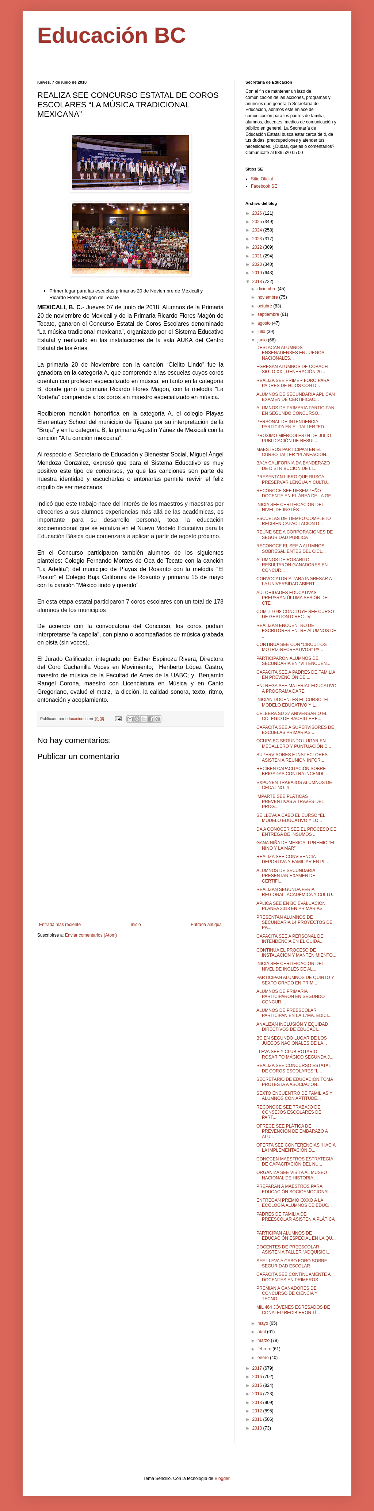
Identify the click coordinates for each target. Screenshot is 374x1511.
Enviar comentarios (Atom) (91, 935)
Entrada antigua (206, 924)
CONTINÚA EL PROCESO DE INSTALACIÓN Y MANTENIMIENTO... (296, 953)
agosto (264, 323)
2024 (257, 230)
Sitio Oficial (262, 178)
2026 (257, 213)
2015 (257, 1385)
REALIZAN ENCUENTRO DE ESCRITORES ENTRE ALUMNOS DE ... (296, 631)
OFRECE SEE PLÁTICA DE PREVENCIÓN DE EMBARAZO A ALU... (292, 1131)
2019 (257, 272)
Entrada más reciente (60, 924)
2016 (257, 1376)
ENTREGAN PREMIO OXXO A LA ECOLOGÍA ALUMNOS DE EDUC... (294, 1203)
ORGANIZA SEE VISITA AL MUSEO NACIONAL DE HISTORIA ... (291, 1175)
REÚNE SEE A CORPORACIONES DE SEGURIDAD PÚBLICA (294, 534)
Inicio (136, 924)
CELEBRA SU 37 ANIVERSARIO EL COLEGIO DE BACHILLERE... (291, 716)
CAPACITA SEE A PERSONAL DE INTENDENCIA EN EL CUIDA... (290, 939)
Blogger (221, 1478)
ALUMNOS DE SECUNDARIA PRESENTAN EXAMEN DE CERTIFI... (285, 876)
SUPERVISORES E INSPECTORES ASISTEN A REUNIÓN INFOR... (292, 757)
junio (262, 340)
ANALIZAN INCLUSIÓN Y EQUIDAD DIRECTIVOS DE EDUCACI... (292, 1027)
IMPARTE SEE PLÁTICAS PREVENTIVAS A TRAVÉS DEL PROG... (290, 802)
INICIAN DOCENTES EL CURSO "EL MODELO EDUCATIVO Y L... (292, 702)
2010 (257, 1428)
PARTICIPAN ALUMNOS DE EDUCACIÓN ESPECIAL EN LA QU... (296, 1236)
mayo (263, 1323)
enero (263, 1357)
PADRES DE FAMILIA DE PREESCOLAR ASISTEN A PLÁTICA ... (295, 1219)
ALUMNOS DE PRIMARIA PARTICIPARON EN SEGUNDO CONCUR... (290, 997)
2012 (257, 1411)
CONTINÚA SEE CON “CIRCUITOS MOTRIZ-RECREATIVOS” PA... (291, 647)
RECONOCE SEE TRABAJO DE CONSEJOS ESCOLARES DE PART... (288, 1112)
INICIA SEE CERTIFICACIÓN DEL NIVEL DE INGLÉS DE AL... (290, 966)
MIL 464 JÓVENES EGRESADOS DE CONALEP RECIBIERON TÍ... (293, 1310)
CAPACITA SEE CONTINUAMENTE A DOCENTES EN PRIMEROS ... (293, 1277)
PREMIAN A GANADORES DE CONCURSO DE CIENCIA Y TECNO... (286, 1293)
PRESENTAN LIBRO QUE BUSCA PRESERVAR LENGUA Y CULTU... (293, 479)
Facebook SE (264, 186)
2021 (257, 256)
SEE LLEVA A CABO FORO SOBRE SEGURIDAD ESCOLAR (291, 1263)
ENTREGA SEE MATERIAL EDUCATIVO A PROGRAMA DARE (296, 688)
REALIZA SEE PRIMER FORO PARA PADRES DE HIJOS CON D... (292, 383)
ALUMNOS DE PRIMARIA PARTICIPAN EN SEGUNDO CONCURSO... (295, 410)
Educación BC (111, 35)
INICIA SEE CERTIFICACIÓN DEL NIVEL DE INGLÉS (290, 507)
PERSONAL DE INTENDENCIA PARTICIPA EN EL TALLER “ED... (292, 424)
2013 (257, 1402)
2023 (257, 238)
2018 (257, 281)
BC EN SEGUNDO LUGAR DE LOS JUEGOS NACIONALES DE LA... (291, 1041)
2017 (257, 1368)
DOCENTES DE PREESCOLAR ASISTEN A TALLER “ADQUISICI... (293, 1249)
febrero (264, 1348)
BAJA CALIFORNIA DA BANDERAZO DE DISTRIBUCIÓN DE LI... (293, 465)
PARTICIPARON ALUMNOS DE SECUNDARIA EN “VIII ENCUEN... (293, 661)
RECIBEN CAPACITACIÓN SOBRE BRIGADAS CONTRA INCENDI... (291, 771)
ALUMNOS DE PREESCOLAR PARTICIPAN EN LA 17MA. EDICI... (294, 1013)
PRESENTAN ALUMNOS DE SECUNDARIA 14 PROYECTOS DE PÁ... (294, 922)
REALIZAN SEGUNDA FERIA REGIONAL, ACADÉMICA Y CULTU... (296, 892)
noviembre (268, 297)
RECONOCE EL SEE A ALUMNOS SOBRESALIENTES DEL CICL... (291, 548)
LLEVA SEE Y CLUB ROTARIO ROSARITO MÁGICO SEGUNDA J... (294, 1054)
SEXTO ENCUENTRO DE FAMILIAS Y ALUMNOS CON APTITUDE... (294, 1096)
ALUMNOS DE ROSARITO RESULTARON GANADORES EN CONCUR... (292, 565)
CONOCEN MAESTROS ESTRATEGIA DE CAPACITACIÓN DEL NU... (294, 1161)
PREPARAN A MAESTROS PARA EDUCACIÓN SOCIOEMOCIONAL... (294, 1189)
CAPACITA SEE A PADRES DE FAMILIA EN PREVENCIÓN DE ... (295, 675)
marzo (264, 1340)
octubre (265, 306)
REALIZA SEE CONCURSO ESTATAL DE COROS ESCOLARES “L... (293, 1068)
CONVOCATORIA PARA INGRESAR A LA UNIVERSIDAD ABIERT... (294, 581)
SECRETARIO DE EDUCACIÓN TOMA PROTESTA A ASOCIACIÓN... (294, 1082)
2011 (257, 1419)
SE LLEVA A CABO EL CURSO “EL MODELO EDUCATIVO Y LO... (290, 818)
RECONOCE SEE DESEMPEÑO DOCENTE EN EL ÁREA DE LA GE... (295, 493)
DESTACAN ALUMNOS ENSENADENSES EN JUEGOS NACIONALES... (290, 353)
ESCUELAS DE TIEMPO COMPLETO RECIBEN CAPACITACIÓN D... (293, 521)
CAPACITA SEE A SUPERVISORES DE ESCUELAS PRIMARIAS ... (295, 730)
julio (262, 331)
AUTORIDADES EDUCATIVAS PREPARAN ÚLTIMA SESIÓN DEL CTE (293, 598)
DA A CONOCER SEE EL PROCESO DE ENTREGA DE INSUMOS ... (296, 832)
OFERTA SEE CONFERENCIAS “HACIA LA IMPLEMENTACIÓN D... (295, 1148)
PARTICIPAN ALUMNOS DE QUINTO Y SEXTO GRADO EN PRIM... (295, 980)
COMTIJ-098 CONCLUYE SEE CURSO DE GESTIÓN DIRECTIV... (295, 614)
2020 (257, 264)
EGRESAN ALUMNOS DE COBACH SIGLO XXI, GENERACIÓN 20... (292, 369)
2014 (257, 1393)
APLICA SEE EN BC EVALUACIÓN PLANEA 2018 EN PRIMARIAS (290, 906)
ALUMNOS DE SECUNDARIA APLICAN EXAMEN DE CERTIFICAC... (295, 397)
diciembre (267, 288)
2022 (257, 247)
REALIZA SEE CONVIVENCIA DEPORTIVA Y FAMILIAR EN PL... (292, 859)
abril (262, 1331)
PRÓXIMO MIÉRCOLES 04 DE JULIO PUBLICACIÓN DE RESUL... (293, 438)
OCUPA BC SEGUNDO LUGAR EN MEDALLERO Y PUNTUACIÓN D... (293, 743)
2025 (257, 221)
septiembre (268, 314)
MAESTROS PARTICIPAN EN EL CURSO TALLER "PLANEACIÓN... (293, 452)
